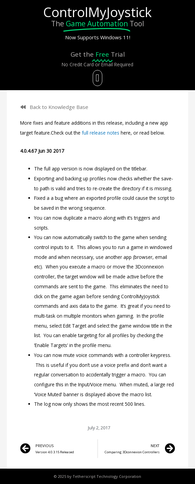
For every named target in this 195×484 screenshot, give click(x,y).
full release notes (100, 132)
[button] (97, 78)
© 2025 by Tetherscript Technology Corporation (97, 476)
